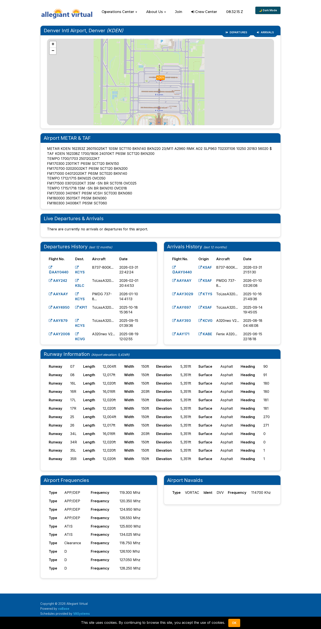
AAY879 (58, 320)
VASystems (81, 613)
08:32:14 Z (234, 12)
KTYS (205, 294)
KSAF (205, 267)
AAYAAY (58, 294)
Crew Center (204, 12)
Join (178, 12)
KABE (205, 334)
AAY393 (181, 320)
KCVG (205, 320)
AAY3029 (182, 294)
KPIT (81, 307)
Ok (234, 623)
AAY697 (181, 307)
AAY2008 (59, 334)
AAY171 (180, 334)
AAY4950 (59, 307)
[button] (119, 11)
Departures (236, 32)
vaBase (63, 608)
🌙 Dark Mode (268, 10)
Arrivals (265, 32)
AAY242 (58, 280)
